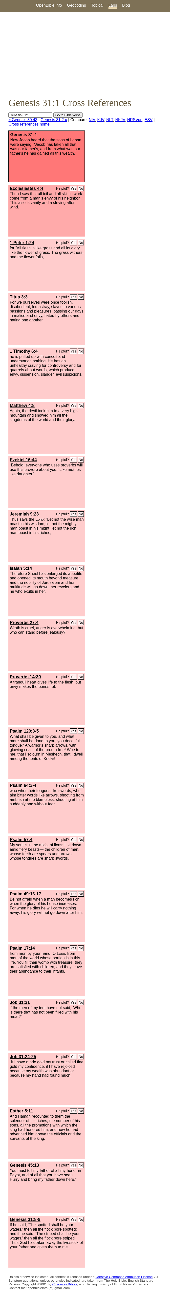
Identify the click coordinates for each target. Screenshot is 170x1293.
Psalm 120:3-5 (24, 731)
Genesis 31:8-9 (25, 1219)
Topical (97, 5)
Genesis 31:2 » (54, 120)
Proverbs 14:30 (25, 676)
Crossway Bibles (64, 1284)
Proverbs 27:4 (24, 622)
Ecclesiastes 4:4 (26, 188)
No (81, 188)
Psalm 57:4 (21, 839)
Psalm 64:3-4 (23, 785)
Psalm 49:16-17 (25, 893)
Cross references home (28, 124)
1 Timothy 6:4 (24, 351)
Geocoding (76, 5)
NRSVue (135, 120)
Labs (112, 5)
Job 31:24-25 (23, 1056)
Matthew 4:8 (22, 405)
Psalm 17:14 (22, 948)
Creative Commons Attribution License (124, 1277)
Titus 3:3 (18, 297)
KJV (100, 120)
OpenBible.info (49, 5)
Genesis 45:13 (24, 1165)
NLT (109, 120)
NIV (92, 120)
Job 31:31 (20, 1002)
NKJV (120, 120)
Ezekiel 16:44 (23, 459)
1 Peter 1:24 (22, 242)
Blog (126, 5)
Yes (73, 188)
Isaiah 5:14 (21, 568)
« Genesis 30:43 (22, 120)
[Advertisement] (85, 54)
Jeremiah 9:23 (24, 514)
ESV (148, 120)
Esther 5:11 (21, 1110)
